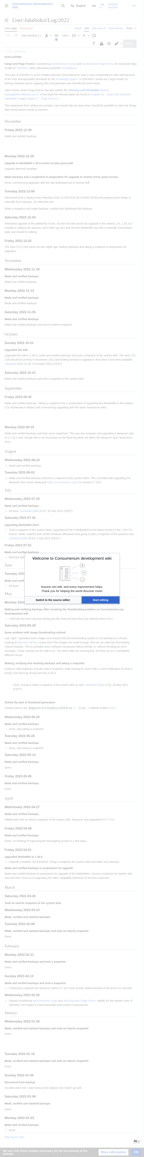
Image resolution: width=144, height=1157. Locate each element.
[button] (52, 600)
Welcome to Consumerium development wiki (72, 558)
